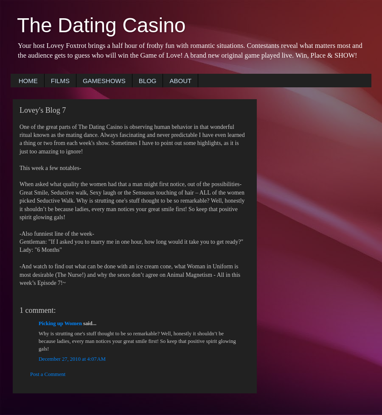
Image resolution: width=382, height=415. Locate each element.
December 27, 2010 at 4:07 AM (72, 359)
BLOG (148, 80)
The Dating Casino (101, 25)
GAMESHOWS (104, 80)
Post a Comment (47, 374)
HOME (28, 80)
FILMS (60, 80)
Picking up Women (60, 323)
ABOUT (180, 80)
